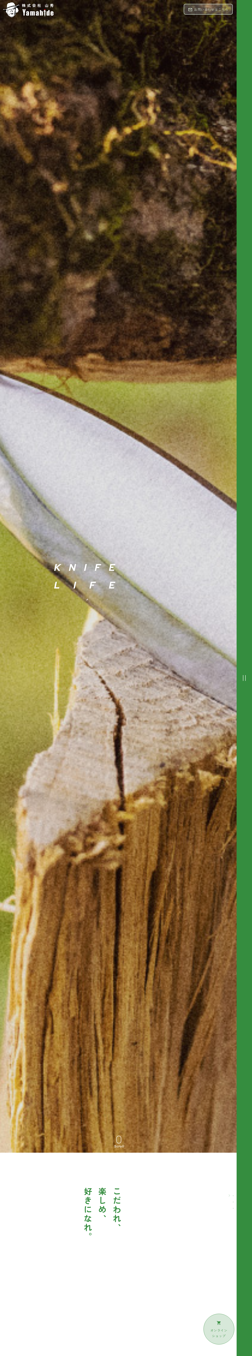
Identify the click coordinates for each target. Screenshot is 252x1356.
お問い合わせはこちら (208, 9)
